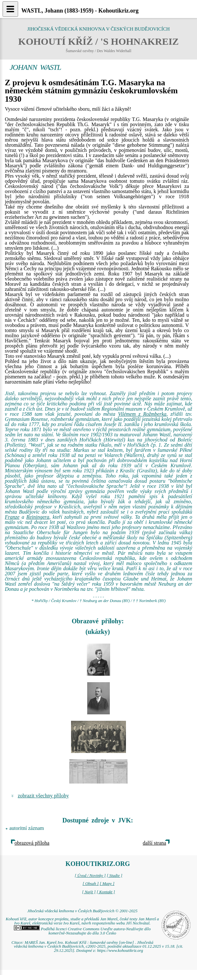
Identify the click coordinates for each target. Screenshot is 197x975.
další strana (154, 843)
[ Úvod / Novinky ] (90, 875)
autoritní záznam (26, 828)
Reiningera (37, 517)
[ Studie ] (114, 875)
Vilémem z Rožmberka (142, 414)
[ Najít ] (89, 892)
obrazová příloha (32, 843)
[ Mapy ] (107, 883)
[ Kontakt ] (106, 892)
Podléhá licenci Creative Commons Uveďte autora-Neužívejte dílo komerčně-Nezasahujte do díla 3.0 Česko (82, 931)
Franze (12, 517)
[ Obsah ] (91, 883)
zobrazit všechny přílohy (43, 795)
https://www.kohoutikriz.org (120, 950)
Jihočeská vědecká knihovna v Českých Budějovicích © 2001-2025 (82, 911)
